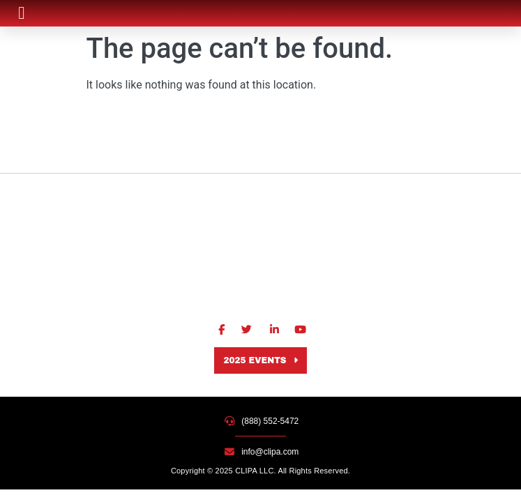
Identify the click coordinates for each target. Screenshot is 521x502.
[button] (21, 13)
